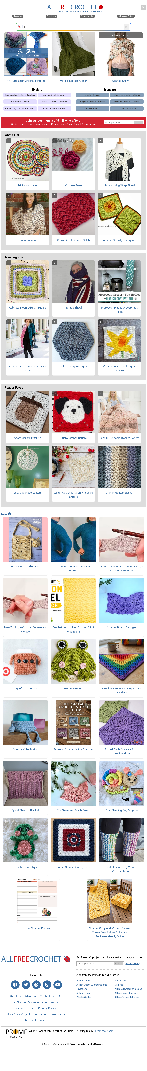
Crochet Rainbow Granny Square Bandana (121, 690)
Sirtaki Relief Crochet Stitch (73, 240)
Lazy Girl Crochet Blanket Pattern (119, 438)
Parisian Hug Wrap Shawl (119, 185)
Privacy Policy (73, 124)
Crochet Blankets (93, 95)
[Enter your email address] (95, 963)
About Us (15, 996)
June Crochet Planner (37, 928)
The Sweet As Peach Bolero (73, 810)
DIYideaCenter (83, 997)
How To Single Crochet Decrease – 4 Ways (25, 629)
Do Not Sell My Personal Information (35, 1002)
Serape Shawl (73, 307)
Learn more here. (104, 1031)
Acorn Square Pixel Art (27, 438)
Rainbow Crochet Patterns (126, 102)
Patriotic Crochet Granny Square (73, 867)
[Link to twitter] (26, 984)
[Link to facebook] (15, 984)
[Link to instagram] (47, 984)
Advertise (30, 996)
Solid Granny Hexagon (73, 366)
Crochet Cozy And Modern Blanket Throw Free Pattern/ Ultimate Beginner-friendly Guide (109, 932)
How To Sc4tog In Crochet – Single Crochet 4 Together (122, 568)
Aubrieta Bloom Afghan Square (27, 307)
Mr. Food (119, 984)
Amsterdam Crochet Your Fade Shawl (27, 368)
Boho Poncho (28, 240)
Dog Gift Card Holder (25, 688)
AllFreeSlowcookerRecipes (128, 989)
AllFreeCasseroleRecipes (127, 997)
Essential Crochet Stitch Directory (73, 749)
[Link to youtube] (57, 984)
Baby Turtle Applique (25, 867)
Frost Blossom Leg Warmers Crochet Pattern (121, 869)
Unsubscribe (57, 1014)
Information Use (87, 124)
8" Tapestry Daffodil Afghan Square (119, 368)
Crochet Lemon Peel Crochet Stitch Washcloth (74, 629)
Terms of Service (36, 1020)
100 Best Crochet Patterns (54, 102)
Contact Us (47, 996)
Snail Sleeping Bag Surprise (121, 810)
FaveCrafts (81, 989)
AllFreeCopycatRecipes (126, 993)
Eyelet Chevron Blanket (25, 810)
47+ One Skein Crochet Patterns (26, 80)
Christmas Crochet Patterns (127, 95)
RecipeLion (120, 980)
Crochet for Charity (20, 102)
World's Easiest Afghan (73, 80)
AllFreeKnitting (83, 980)
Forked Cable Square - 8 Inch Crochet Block (121, 751)
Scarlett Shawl (120, 80)
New (6, 514)
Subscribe (40, 1014)
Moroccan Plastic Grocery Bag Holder (119, 309)
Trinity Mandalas (27, 185)
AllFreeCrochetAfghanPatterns (91, 984)
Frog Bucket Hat (73, 688)
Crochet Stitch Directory (54, 95)
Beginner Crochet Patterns (92, 102)
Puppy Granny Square (74, 438)
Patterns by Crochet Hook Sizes (20, 108)
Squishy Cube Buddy (25, 749)
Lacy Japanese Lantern (27, 492)
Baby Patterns (92, 108)
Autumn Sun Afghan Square (119, 240)
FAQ (59, 996)
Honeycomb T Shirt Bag (25, 566)
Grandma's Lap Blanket (119, 492)
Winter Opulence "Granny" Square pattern (73, 495)
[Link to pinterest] (36, 984)
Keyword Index (25, 1008)
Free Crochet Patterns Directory (20, 95)
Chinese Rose (73, 185)
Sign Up (138, 122)
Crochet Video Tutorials (54, 108)
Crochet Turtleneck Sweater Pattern (73, 568)
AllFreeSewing (83, 993)
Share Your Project (18, 1014)
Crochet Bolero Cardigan (122, 627)
